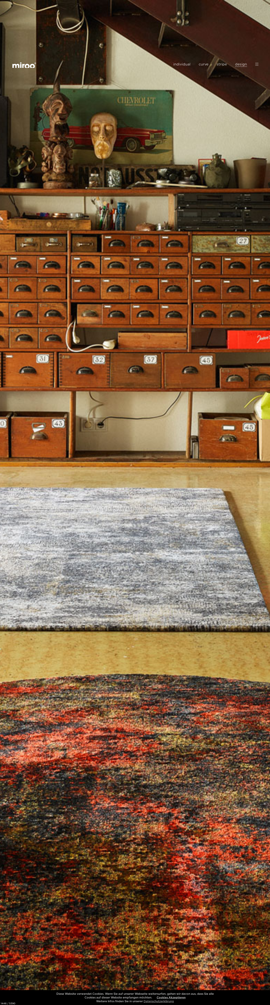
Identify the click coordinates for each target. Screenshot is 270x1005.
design (241, 64)
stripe (222, 64)
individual (181, 64)
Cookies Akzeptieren (171, 997)
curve (203, 64)
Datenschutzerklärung (159, 1001)
